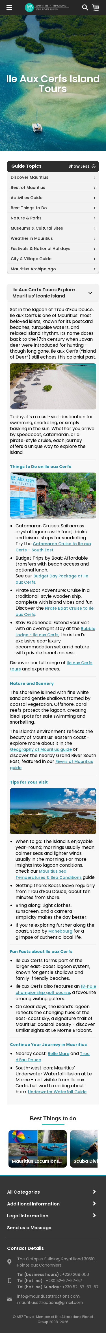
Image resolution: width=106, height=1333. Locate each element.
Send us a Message (29, 1227)
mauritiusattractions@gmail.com (50, 1302)
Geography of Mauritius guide (41, 749)
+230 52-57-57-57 (49, 1281)
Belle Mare (58, 1053)
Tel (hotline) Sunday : (39, 1287)
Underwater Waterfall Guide (57, 1092)
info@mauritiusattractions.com (48, 1296)
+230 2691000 (53, 1274)
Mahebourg (60, 931)
